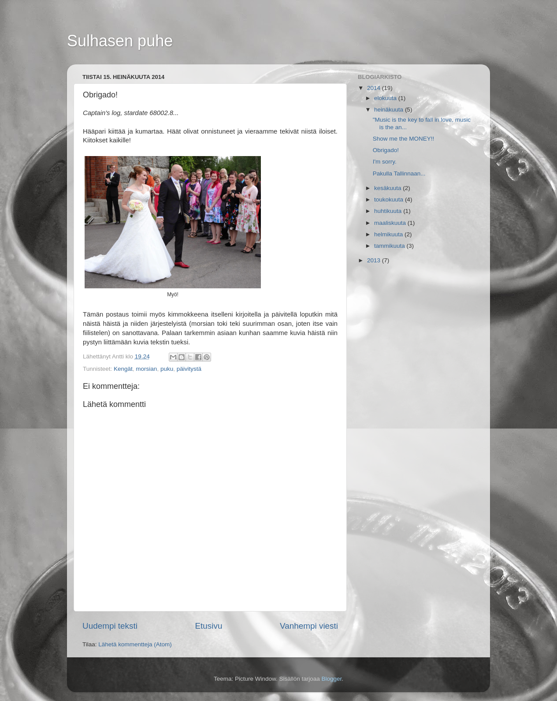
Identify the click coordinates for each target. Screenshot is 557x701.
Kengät (123, 368)
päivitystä (189, 368)
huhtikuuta (388, 211)
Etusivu (209, 625)
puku (166, 368)
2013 (374, 260)
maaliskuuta (391, 223)
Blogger (332, 678)
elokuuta (386, 98)
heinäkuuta (389, 109)
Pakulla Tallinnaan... (399, 173)
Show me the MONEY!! (403, 138)
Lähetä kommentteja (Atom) (135, 644)
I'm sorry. (385, 161)
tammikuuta (390, 245)
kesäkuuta (388, 188)
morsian (146, 368)
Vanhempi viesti (309, 625)
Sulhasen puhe (120, 41)
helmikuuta (389, 234)
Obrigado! (386, 150)
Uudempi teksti (109, 625)
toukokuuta (389, 199)
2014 (374, 88)
